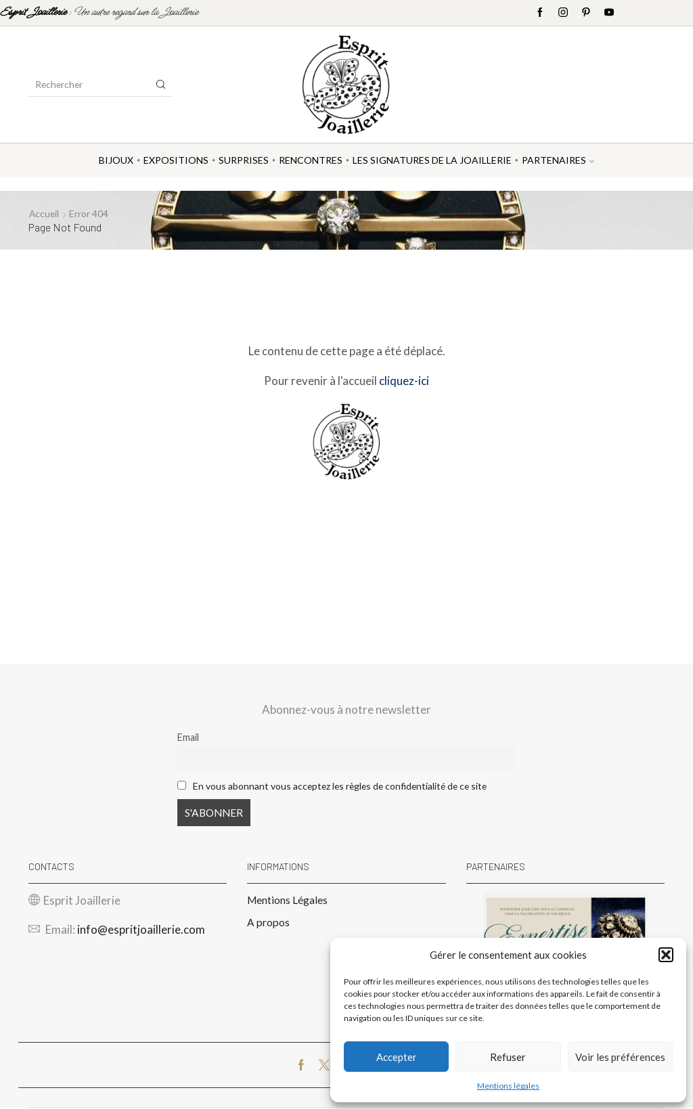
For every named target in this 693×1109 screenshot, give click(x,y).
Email (188, 737)
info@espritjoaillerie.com (141, 931)
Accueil (44, 213)
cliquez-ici (404, 380)
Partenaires (558, 160)
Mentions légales (508, 1086)
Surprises (244, 160)
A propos (268, 923)
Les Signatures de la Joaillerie (432, 160)
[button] (666, 954)
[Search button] (161, 84)
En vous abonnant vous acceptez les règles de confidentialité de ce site (345, 785)
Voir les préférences (620, 1057)
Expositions (175, 160)
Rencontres (310, 160)
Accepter (396, 1057)
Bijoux (116, 160)
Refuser (508, 1057)
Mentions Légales (287, 900)
